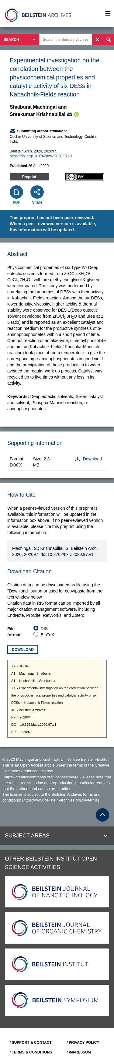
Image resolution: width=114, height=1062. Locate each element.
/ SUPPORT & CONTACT (31, 1042)
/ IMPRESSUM (79, 1052)
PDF (16, 202)
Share (37, 202)
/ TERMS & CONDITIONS (31, 1052)
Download (23, 650)
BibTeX (47, 634)
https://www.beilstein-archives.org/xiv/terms (60, 800)
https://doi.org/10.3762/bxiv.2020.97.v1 (41, 156)
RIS (44, 628)
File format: (14, 631)
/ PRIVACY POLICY (83, 1042)
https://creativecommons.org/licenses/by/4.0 (41, 777)
